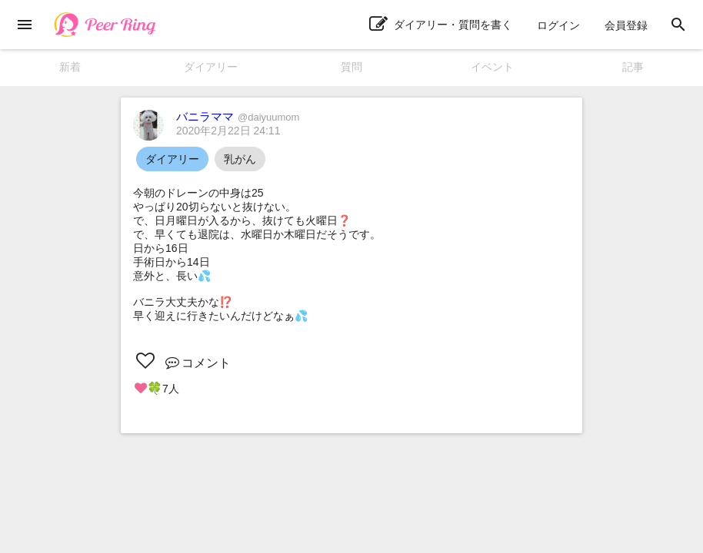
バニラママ (237, 116)
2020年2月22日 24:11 (228, 130)
